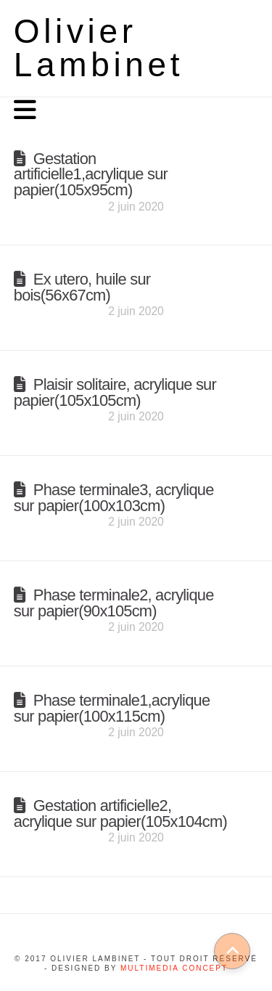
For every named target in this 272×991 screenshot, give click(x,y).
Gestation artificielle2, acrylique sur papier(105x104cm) (120, 813)
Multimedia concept (174, 968)
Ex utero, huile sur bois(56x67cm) (82, 287)
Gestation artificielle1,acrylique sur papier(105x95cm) (91, 175)
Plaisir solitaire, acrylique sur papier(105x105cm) (115, 392)
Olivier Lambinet (99, 48)
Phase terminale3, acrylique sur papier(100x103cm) (114, 498)
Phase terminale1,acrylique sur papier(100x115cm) (112, 708)
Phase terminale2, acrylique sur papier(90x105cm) (114, 603)
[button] (25, 110)
